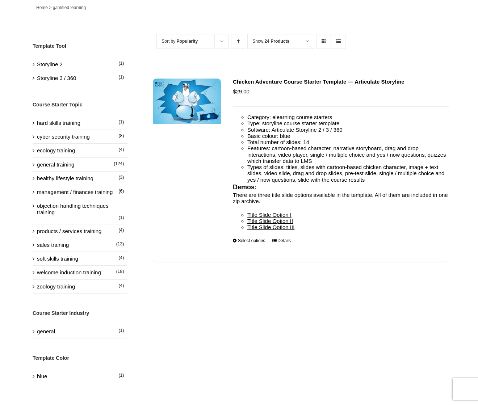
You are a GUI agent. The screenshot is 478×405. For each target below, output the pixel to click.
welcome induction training (69, 272)
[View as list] (338, 41)
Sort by (180, 41)
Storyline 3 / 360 (56, 78)
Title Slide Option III (270, 227)
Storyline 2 (50, 64)
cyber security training (63, 137)
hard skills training (58, 123)
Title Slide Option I (269, 215)
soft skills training (57, 259)
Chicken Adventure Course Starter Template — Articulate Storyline (318, 82)
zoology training (56, 286)
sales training (53, 245)
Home (42, 7)
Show (270, 41)
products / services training (69, 231)
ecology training (56, 150)
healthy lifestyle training (65, 178)
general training (55, 164)
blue (42, 376)
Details (284, 240)
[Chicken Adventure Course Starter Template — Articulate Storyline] (187, 101)
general (46, 331)
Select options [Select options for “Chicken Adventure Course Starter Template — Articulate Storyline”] (251, 240)
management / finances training (75, 192)
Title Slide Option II (270, 221)
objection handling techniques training (73, 209)
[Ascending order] (238, 41)
